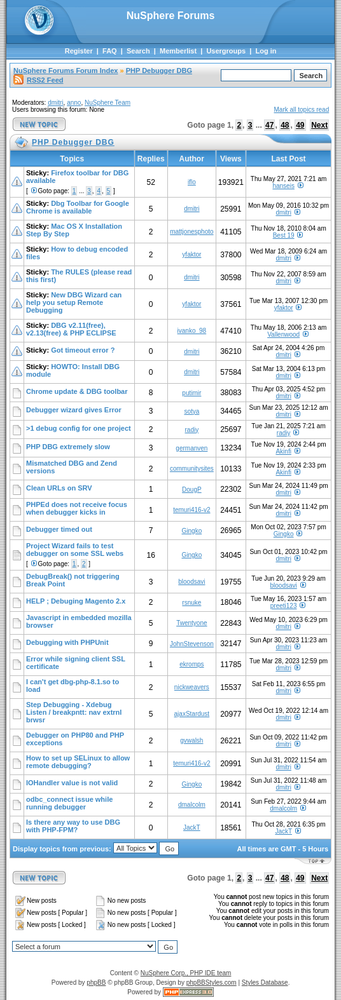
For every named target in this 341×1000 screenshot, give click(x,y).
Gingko (192, 530)
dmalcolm (191, 804)
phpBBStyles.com (211, 982)
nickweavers (191, 687)
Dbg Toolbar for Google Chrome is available (77, 207)
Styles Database (265, 982)
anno (74, 102)
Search (138, 51)
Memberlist (178, 51)
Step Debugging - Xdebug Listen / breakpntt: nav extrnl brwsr (74, 712)
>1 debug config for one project (78, 428)
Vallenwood (283, 334)
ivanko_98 (192, 330)
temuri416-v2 (191, 509)
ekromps (191, 664)
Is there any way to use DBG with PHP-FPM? (73, 826)
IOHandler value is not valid (72, 783)
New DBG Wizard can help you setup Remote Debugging (74, 302)
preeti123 (283, 605)
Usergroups (226, 51)
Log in (265, 51)
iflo (192, 182)
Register (79, 51)
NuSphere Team (107, 102)
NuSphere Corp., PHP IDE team (186, 973)
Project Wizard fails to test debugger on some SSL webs (74, 549)
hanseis (283, 185)
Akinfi (283, 451)
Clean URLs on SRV (59, 488)
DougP (192, 489)
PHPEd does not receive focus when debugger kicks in (76, 508)
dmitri (55, 102)
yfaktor (191, 254)
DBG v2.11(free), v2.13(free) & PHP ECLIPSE (71, 329)
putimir (191, 392)
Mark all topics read (302, 109)
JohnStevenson (192, 643)
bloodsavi (191, 581)
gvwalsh (191, 740)
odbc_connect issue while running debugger (69, 803)
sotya (191, 411)
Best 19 (284, 235)
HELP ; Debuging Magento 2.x (75, 601)
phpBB (96, 982)
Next (319, 125)
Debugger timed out (59, 529)
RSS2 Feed (38, 80)
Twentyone (191, 622)
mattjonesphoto (191, 231)
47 (269, 125)
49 (300, 125)
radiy (192, 429)
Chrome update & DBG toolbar (77, 391)
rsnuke (191, 602)
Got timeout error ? (83, 350)
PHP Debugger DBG (159, 70)
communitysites (192, 468)
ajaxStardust (192, 713)
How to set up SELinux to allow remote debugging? (78, 761)
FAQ (109, 51)
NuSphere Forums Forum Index (65, 70)
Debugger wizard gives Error (74, 410)
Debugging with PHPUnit (67, 642)
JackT (191, 827)
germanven (191, 448)
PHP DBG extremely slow (68, 446)
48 (285, 125)
